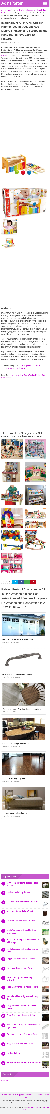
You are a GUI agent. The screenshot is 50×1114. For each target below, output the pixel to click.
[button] (45, 3)
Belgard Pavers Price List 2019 (20, 1043)
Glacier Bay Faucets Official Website (22, 902)
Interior (4, 43)
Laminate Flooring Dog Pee (13, 778)
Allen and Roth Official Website (20, 911)
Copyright (20, 1095)
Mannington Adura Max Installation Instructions (21, 709)
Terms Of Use (30, 1095)
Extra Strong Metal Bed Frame (15, 813)
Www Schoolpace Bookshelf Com (21, 1015)
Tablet (38, 366)
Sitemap (4, 1095)
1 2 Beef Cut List (13, 1053)
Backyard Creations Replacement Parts (24, 1062)
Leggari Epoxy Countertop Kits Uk (21, 958)
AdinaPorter (12, 3)
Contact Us (12, 1095)
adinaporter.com (34, 1107)
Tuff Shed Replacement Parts (19, 968)
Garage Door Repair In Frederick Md (17, 639)
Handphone (26, 366)
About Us (40, 1095)
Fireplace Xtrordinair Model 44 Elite (22, 987)
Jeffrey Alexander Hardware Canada (17, 674)
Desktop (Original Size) (15, 368)
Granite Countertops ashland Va (15, 744)
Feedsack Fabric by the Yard (19, 892)
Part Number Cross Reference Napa (22, 1034)
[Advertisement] (25, 118)
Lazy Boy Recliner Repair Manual (21, 920)
